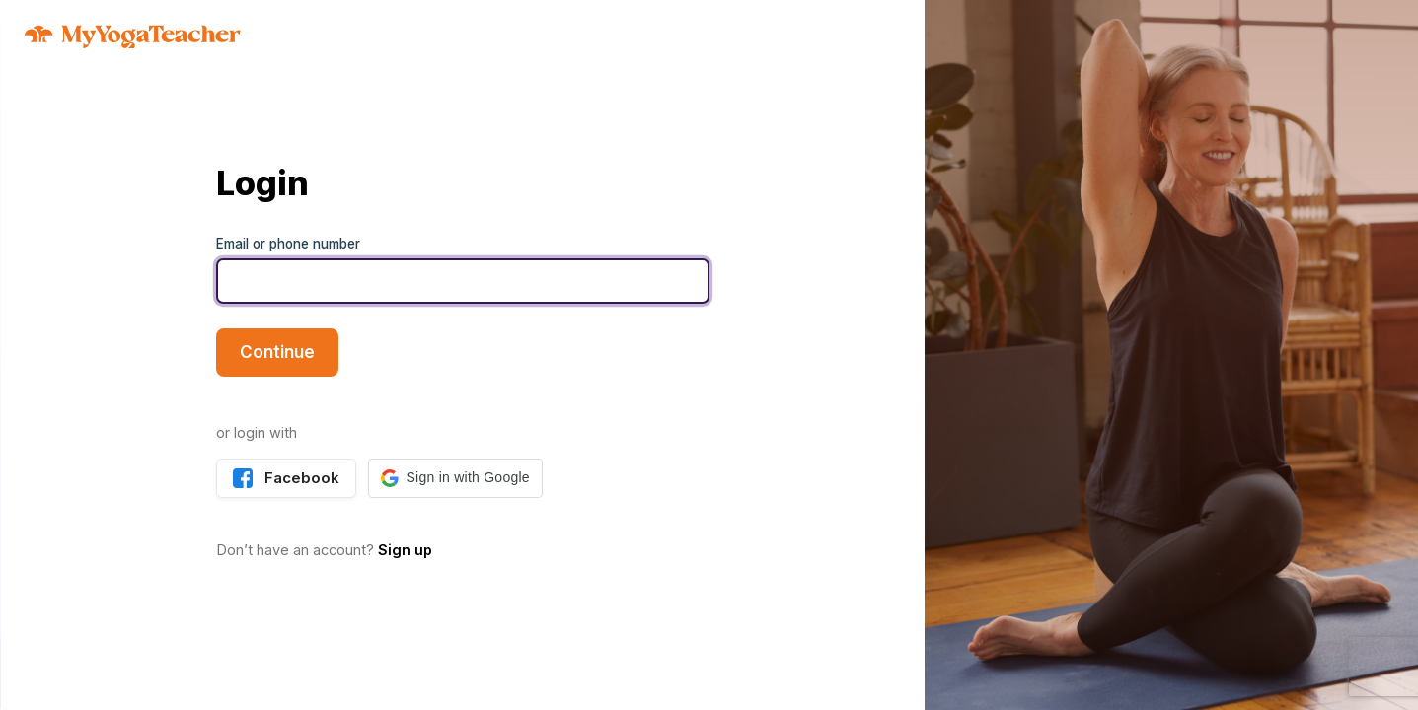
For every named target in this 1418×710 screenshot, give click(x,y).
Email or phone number (288, 243)
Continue (277, 352)
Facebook (286, 478)
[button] (455, 478)
